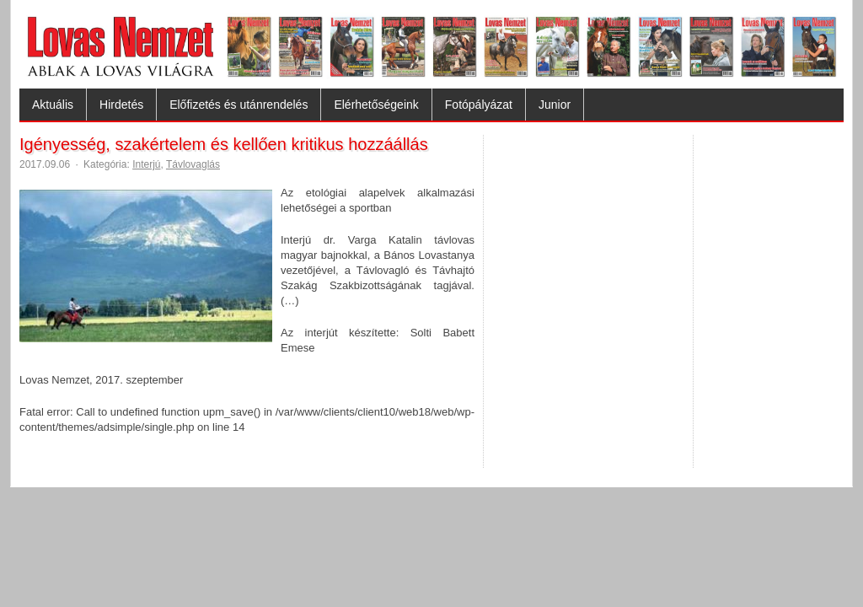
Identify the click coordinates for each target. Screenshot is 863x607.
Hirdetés (121, 104)
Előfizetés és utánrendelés (238, 104)
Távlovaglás (193, 164)
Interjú (146, 164)
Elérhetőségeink (376, 104)
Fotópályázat (478, 104)
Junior (555, 104)
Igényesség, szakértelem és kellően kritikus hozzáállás (223, 144)
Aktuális (52, 104)
